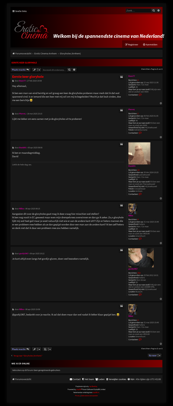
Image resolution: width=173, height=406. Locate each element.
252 (139, 273)
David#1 (131, 166)
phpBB (78, 389)
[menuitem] (150, 44)
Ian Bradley (93, 386)
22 (139, 170)
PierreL (131, 109)
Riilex (130, 215)
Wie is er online (20, 363)
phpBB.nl (96, 392)
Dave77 (131, 76)
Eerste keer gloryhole (24, 62)
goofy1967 (133, 269)
